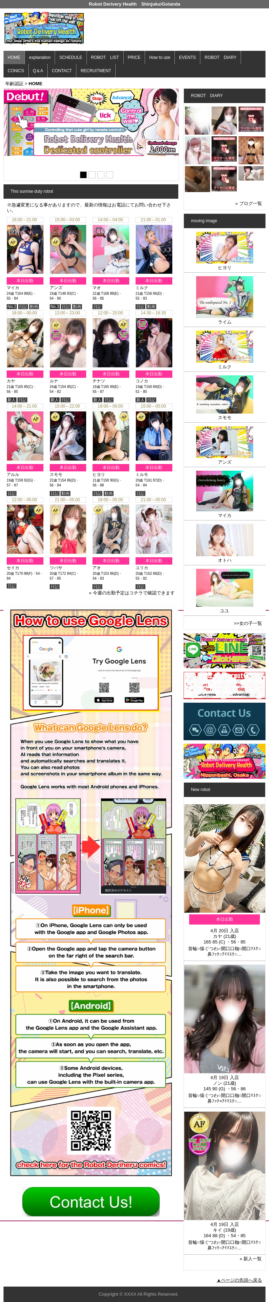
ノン (217, 1083)
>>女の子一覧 (248, 623)
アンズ (56, 287)
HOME (14, 57)
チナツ (98, 381)
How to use (159, 57)
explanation (39, 57)
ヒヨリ (98, 474)
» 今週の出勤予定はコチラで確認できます (132, 592)
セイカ (13, 567)
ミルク (142, 287)
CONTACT (62, 70)
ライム (225, 322)
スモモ (56, 474)
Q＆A (38, 70)
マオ (96, 287)
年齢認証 (14, 83)
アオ (96, 567)
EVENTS (187, 57)
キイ (217, 1230)
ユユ (224, 610)
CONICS (16, 70)
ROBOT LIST (105, 57)
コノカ (142, 381)
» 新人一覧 (251, 1258)
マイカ (13, 287)
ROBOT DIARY (220, 57)
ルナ (54, 381)
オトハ (225, 560)
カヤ (11, 381)
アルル (13, 474)
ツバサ (56, 567)
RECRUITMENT (96, 70)
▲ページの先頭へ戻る (239, 1280)
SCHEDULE (70, 57)
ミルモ (142, 474)
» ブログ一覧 (248, 203)
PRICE (134, 57)
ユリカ (142, 567)
